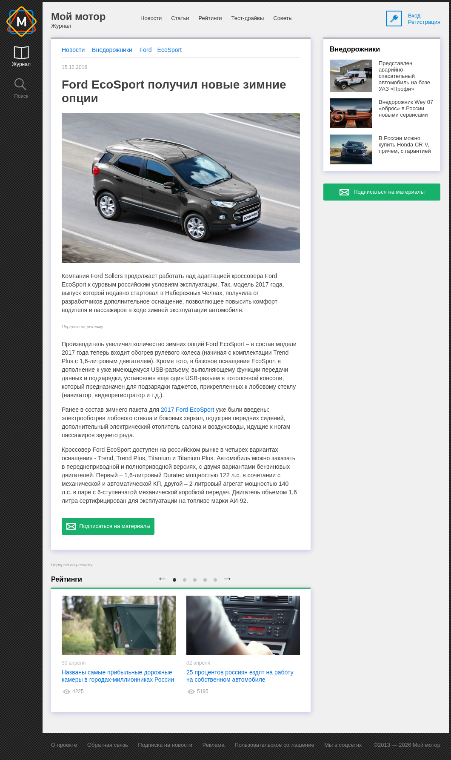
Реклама (214, 745)
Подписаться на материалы (108, 526)
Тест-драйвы (247, 18)
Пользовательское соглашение (274, 745)
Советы (282, 18)
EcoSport (169, 49)
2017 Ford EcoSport (187, 409)
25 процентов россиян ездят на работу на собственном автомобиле (240, 676)
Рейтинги (210, 18)
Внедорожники (112, 49)
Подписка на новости (165, 745)
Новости (151, 18)
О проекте (64, 745)
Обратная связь (107, 745)
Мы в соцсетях (343, 745)
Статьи (180, 18)
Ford (146, 49)
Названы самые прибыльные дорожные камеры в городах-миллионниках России (118, 676)
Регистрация (424, 22)
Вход (414, 15)
